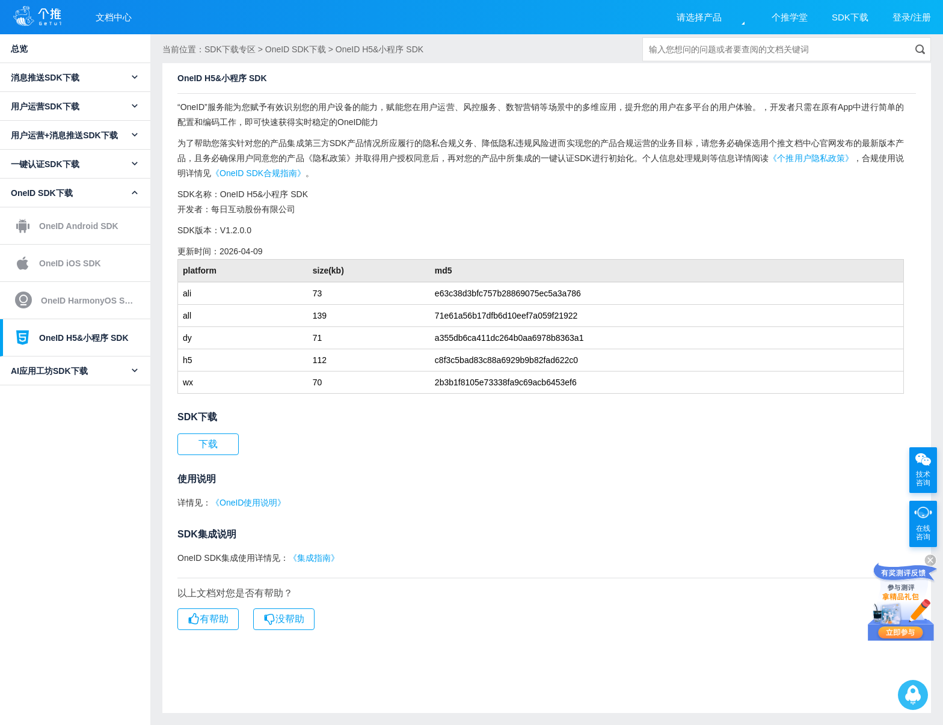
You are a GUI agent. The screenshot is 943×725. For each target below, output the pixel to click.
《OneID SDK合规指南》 (258, 173)
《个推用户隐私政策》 (811, 158)
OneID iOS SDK (58, 263)
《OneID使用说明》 (248, 502)
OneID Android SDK (66, 226)
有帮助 (208, 619)
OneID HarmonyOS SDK (76, 300)
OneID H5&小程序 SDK (72, 337)
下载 (208, 444)
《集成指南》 (314, 558)
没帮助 (283, 619)
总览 (19, 49)
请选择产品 (699, 17)
